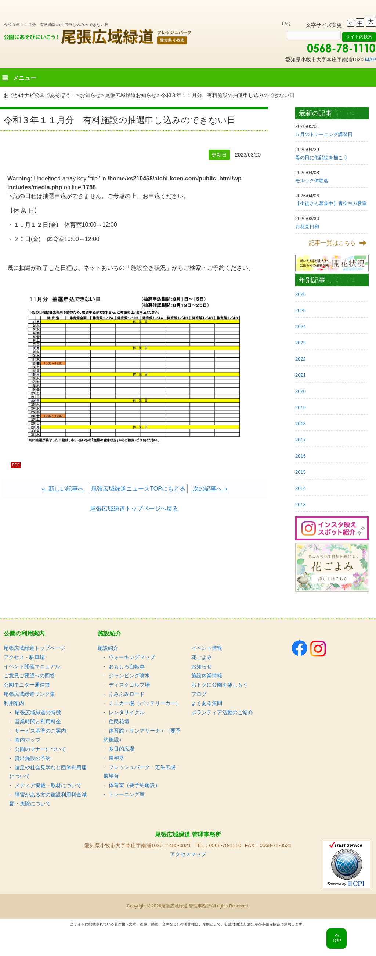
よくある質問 (206, 703)
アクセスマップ (188, 854)
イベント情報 (206, 648)
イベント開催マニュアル (32, 666)
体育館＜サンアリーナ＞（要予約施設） (142, 735)
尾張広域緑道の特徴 (38, 712)
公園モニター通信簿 (27, 685)
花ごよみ (201, 657)
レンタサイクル (127, 712)
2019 (300, 407)
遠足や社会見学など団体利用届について (48, 772)
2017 (300, 440)
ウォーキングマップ (132, 657)
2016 (300, 456)
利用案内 (14, 703)
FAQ (286, 23)
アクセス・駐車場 (24, 657)
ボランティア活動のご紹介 (222, 712)
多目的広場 (121, 749)
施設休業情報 (206, 675)
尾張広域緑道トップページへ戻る (134, 508)
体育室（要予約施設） (134, 785)
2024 (300, 326)
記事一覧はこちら (332, 243)
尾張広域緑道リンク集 (29, 694)
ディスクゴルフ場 (129, 685)
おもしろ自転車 (127, 666)
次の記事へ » (210, 489)
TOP (336, 940)
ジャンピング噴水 (129, 675)
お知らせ (90, 95)
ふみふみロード (127, 694)
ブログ (199, 694)
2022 (300, 359)
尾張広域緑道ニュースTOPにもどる (138, 489)
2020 (300, 391)
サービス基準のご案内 (40, 731)
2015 (300, 472)
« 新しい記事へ (63, 489)
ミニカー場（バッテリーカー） (145, 703)
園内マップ (27, 740)
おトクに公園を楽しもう (219, 685)
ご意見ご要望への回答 (29, 675)
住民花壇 (119, 721)
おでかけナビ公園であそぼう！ (40, 95)
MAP (370, 59)
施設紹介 (108, 648)
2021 (300, 375)
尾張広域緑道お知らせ (130, 95)
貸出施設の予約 (33, 758)
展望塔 (116, 758)
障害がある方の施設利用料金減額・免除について (48, 799)
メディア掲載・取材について (48, 785)
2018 (300, 423)
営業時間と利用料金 (38, 721)
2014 (300, 488)
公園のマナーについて (40, 749)
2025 (300, 310)
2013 (300, 504)
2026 (300, 294)
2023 (300, 342)
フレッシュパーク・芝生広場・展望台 (142, 771)
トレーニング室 (127, 794)
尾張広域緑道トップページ (34, 648)
